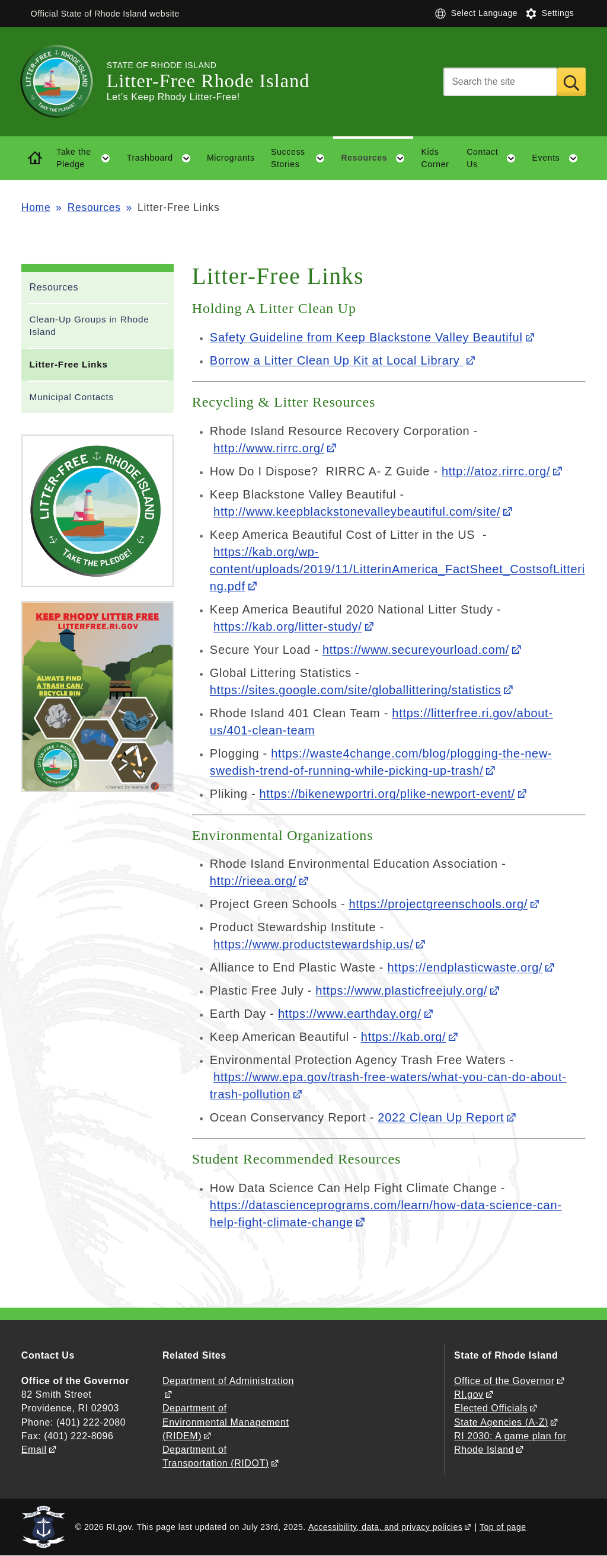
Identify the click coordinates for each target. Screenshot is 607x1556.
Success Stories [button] (302, 158)
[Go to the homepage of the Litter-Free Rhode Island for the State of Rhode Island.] (64, 81)
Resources (94, 207)
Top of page (503, 1527)
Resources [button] (377, 158)
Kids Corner (435, 158)
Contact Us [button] (495, 158)
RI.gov (469, 1394)
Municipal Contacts (71, 397)
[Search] (500, 82)
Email (34, 1450)
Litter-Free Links (68, 364)
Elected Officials (491, 1408)
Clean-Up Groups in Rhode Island (89, 325)
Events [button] (559, 158)
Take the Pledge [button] (87, 158)
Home (35, 207)
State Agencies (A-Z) (501, 1422)
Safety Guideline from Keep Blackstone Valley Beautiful (366, 337)
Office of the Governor (504, 1381)
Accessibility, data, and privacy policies (385, 1527)
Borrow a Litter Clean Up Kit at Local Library (337, 360)
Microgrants (231, 157)
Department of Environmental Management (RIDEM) (225, 1421)
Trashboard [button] (163, 158)
